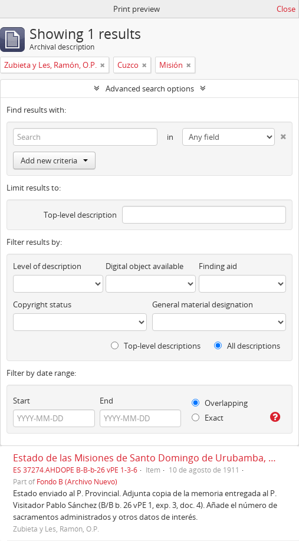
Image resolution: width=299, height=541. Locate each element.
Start (21, 400)
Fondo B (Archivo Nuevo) (77, 481)
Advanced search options (150, 88)
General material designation (202, 304)
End (106, 400)
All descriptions (247, 345)
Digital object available (144, 266)
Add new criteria (54, 160)
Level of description (47, 266)
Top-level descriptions (156, 345)
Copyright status (42, 304)
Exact (208, 417)
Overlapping (220, 403)
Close (286, 9)
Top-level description (80, 214)
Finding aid (218, 266)
